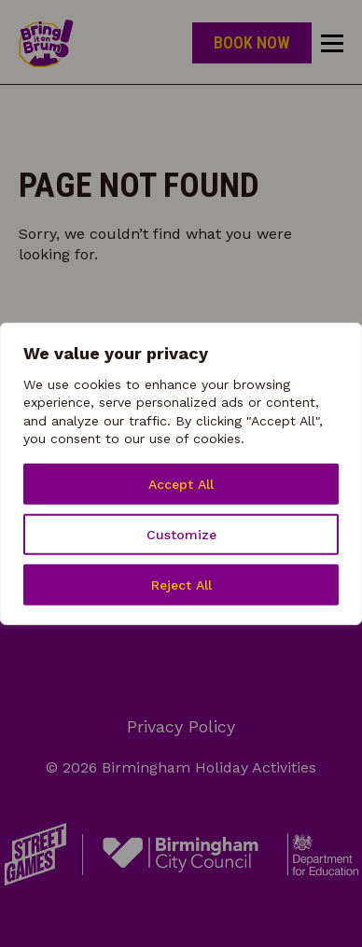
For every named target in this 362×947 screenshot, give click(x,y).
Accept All (181, 484)
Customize (181, 534)
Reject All (181, 585)
